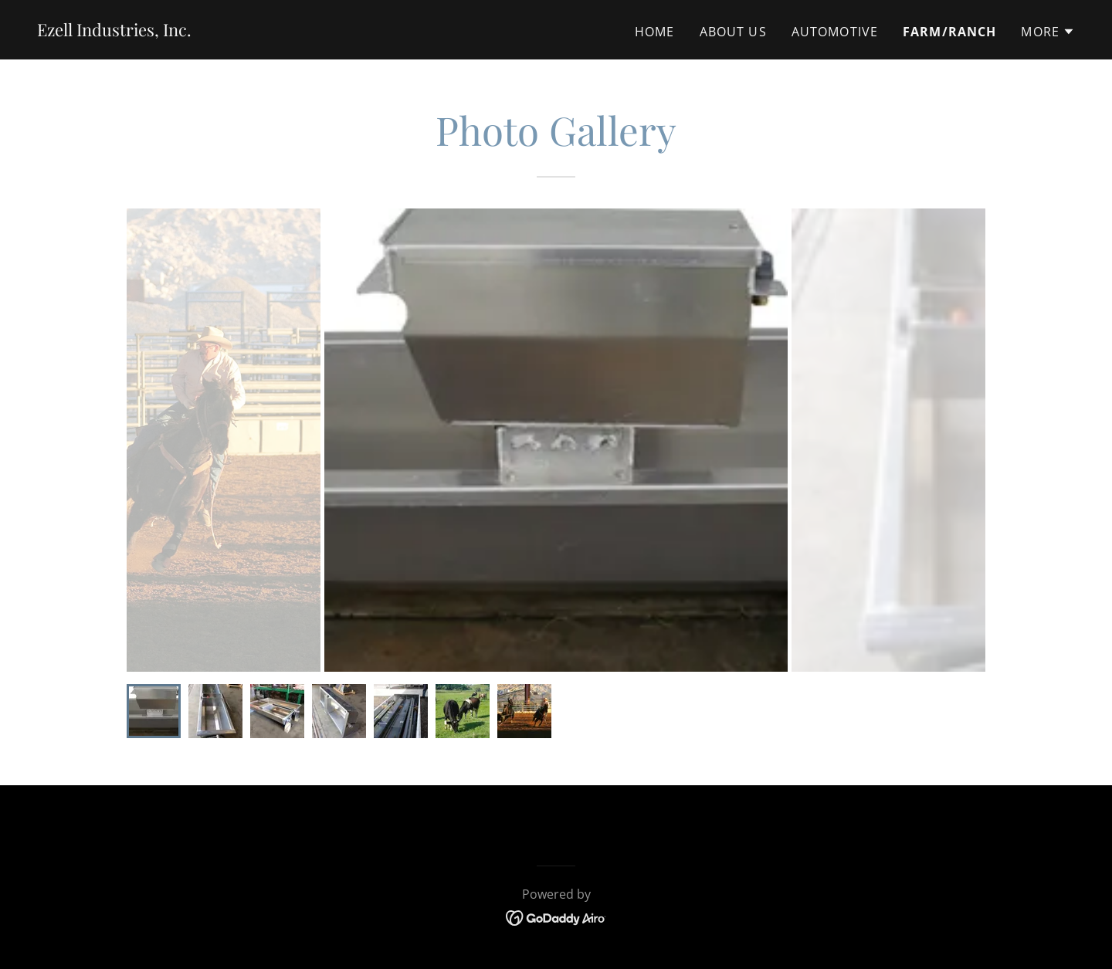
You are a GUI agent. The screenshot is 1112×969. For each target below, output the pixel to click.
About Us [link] (733, 31)
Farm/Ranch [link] (949, 31)
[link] (114, 31)
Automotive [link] (835, 31)
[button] (1048, 31)
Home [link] (655, 31)
